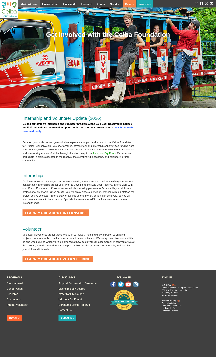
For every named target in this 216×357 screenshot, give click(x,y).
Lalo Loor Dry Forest (104, 153)
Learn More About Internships (56, 213)
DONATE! (14, 318)
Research (86, 3)
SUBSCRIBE (67, 318)
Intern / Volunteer (17, 304)
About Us (115, 3)
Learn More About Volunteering (58, 259)
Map (174, 285)
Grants (101, 3)
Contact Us (65, 310)
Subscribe (145, 3)
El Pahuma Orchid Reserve (74, 304)
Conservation (50, 3)
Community (69, 3)
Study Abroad (29, 3)
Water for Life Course (71, 294)
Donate (129, 3)
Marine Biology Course (71, 288)
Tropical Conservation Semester (77, 283)
